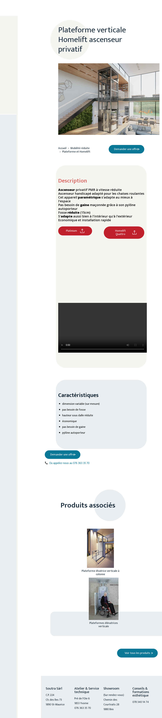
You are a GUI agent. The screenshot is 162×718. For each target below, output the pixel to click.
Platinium (71, 229)
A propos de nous (21, 47)
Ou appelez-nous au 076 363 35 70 (67, 461)
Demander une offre (125, 148)
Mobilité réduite (18, 86)
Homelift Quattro (120, 231)
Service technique (20, 100)
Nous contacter (22, 141)
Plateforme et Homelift (76, 150)
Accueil (62, 147)
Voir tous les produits (137, 651)
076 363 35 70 (21, 120)
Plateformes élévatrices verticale (103, 623)
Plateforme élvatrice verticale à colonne (100, 570)
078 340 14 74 (140, 700)
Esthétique (20, 59)
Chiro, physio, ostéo (22, 72)
